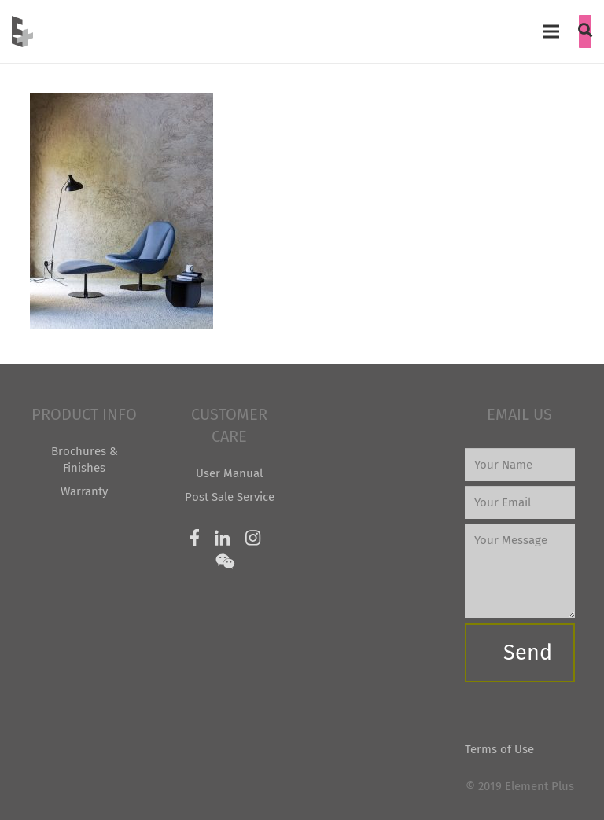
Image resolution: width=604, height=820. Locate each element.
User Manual (229, 473)
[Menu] (551, 31)
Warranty (84, 491)
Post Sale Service (229, 497)
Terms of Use (499, 749)
